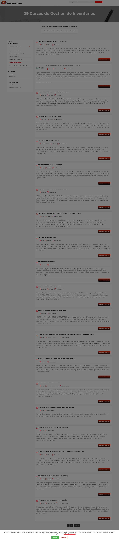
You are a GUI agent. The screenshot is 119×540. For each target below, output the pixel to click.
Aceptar (55, 537)
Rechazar (63, 537)
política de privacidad (70, 534)
